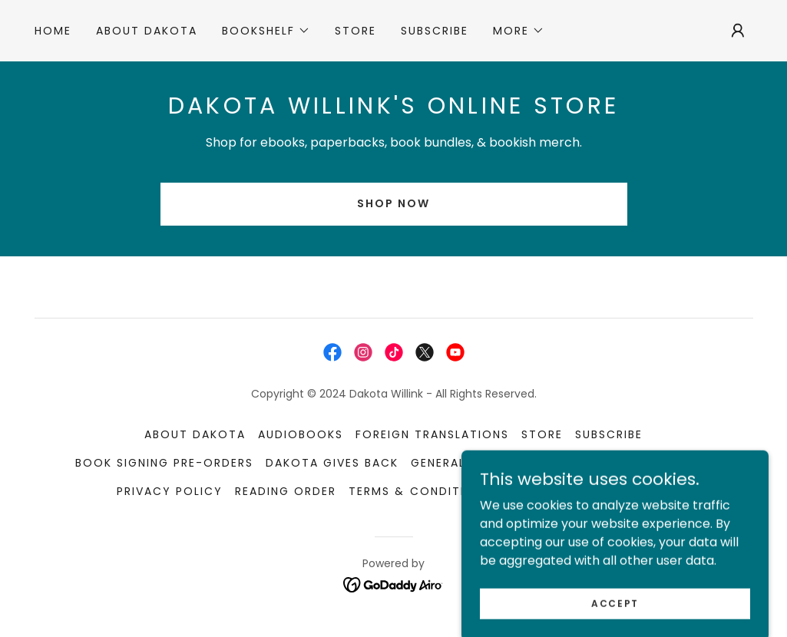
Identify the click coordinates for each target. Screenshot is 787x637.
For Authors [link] (625, 491)
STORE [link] (355, 30)
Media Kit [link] (603, 462)
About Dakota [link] (146, 30)
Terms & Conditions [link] (420, 491)
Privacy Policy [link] (170, 491)
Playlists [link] (679, 462)
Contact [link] (536, 491)
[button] (266, 30)
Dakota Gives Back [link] (332, 462)
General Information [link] (484, 462)
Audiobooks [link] (300, 434)
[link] (332, 352)
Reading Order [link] (285, 491)
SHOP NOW (393, 203)
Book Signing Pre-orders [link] (164, 462)
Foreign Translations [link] (432, 434)
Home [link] (53, 30)
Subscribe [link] (434, 30)
